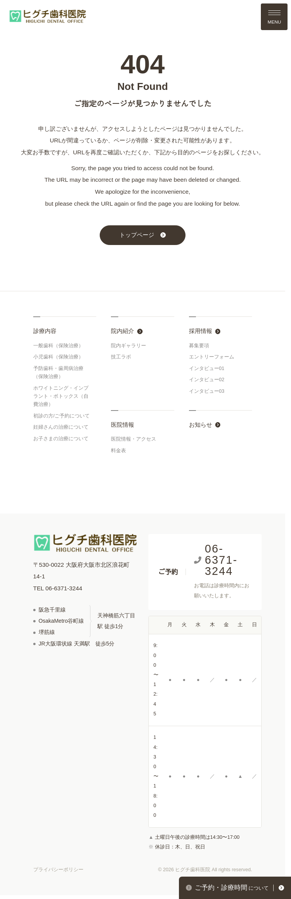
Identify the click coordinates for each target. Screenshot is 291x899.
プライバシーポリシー (58, 869)
